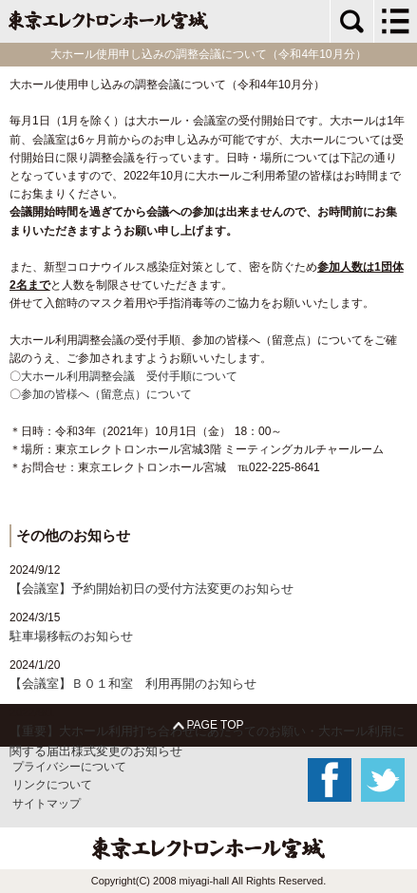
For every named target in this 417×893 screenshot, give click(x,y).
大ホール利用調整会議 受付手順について (129, 376)
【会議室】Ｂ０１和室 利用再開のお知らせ (132, 683)
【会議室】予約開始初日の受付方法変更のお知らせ (151, 588)
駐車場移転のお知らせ (71, 636)
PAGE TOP (208, 725)
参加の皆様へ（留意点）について (106, 394)
